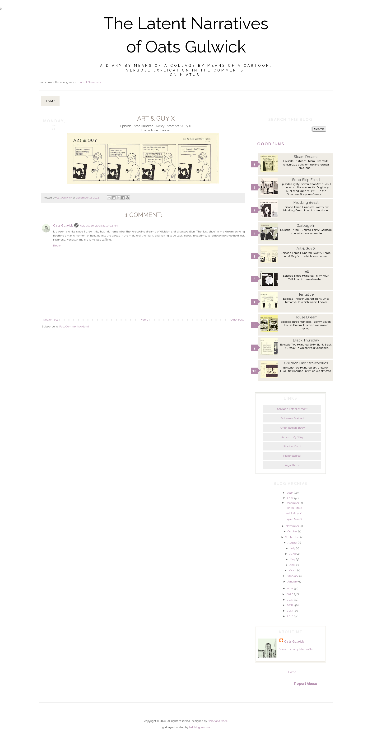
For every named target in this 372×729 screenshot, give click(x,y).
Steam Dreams (306, 157)
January (292, 581)
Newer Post (50, 319)
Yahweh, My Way (292, 437)
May (292, 559)
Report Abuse (305, 684)
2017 (290, 610)
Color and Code (218, 721)
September (292, 537)
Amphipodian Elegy (292, 427)
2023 (290, 492)
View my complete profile (295, 649)
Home (50, 101)
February (292, 576)
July (292, 548)
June (292, 553)
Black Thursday (306, 340)
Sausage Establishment (292, 409)
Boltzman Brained (292, 418)
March (292, 570)
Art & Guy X (306, 248)
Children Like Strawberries (306, 363)
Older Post (237, 319)
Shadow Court (292, 446)
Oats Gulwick (63, 225)
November (292, 526)
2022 (290, 498)
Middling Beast (305, 202)
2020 (289, 594)
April (292, 565)
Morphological (292, 455)
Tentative (306, 294)
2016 (290, 616)
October (293, 531)
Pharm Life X (294, 508)
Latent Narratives (90, 82)
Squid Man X (294, 519)
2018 (290, 605)
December (292, 503)
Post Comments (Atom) (74, 326)
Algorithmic (292, 465)
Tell (306, 271)
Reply (57, 245)
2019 (290, 599)
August (292, 542)
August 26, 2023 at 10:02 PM (99, 225)
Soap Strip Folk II (306, 180)
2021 (290, 588)
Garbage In (306, 225)
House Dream (306, 317)
